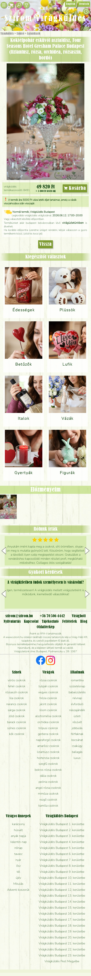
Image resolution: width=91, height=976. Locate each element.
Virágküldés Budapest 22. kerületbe (62, 949)
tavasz (18, 854)
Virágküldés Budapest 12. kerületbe (62, 890)
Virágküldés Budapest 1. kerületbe (62, 824)
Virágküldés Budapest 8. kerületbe (62, 866)
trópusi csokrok (48, 728)
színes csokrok (16, 728)
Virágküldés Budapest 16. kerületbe (62, 913)
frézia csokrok (48, 698)
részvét (77, 722)
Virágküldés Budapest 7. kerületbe (62, 860)
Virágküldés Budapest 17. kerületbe (62, 919)
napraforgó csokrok (48, 740)
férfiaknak (77, 734)
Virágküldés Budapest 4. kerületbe (62, 842)
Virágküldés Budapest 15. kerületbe (62, 907)
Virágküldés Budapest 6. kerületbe (62, 854)
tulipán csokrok (48, 686)
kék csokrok (16, 734)
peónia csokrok (48, 782)
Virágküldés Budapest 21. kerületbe (62, 943)
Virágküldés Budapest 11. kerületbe (62, 884)
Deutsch (84, 4)
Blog (83, 621)
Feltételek (69, 621)
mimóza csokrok (48, 794)
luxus (77, 758)
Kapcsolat (31, 621)
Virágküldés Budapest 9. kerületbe (62, 872)
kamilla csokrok (48, 805)
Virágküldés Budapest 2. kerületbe (62, 830)
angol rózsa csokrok (48, 788)
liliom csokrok (48, 710)
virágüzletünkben (73, 223)
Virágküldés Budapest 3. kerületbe (62, 836)
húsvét (18, 830)
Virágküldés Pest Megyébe (61, 961)
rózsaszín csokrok (16, 692)
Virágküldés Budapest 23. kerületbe (62, 955)
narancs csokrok (16, 704)
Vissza (45, 244)
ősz (18, 866)
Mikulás (18, 884)
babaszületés (77, 692)
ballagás (77, 752)
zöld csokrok (17, 716)
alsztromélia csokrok (48, 716)
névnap (77, 698)
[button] (87, 550)
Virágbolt (79, 616)
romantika (77, 680)
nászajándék (77, 710)
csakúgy (77, 746)
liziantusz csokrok (48, 752)
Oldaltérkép (46, 627)
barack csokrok (16, 722)
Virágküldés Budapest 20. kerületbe (62, 937)
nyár (18, 860)
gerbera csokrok (48, 734)
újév (18, 878)
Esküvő (20, 33)
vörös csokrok (17, 680)
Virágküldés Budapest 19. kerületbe (62, 931)
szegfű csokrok (48, 764)
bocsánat (77, 740)
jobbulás (77, 728)
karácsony (18, 824)
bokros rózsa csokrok (48, 770)
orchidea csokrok (48, 722)
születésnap (77, 686)
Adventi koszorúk (18, 890)
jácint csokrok (48, 704)
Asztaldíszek (33, 33)
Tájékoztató (50, 621)
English (70, 4)
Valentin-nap (18, 842)
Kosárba (75, 188)
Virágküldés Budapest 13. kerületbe (62, 895)
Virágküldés (7, 33)
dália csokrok (48, 776)
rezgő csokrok (48, 799)
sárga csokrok (16, 710)
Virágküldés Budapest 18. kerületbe (62, 925)
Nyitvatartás (12, 621)
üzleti (77, 716)
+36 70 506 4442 (52, 616)
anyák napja (18, 836)
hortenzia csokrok (48, 758)
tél (18, 872)
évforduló (77, 704)
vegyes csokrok (48, 692)
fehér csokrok (16, 686)
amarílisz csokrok (48, 746)
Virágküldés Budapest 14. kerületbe (62, 901)
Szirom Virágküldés (45, 19)
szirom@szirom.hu (19, 616)
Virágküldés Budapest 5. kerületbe (62, 848)
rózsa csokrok (48, 680)
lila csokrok (16, 698)
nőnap (18, 848)
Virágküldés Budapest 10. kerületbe (62, 878)
